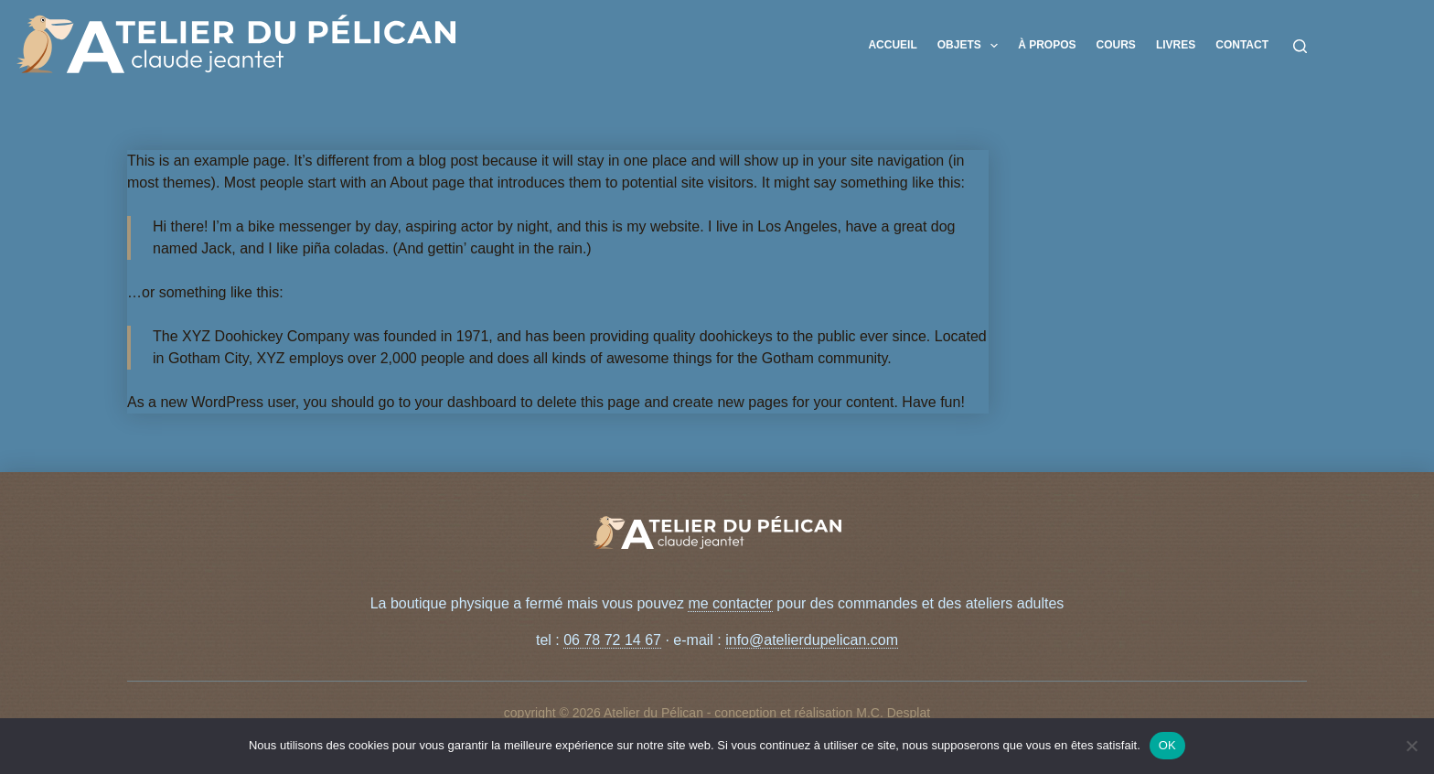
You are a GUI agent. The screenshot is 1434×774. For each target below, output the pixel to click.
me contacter (730, 603)
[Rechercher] (1300, 46)
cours (1116, 44)
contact (1241, 44)
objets (971, 46)
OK (1167, 745)
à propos (1047, 44)
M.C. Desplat (893, 712)
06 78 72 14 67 (612, 640)
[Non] (1411, 745)
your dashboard (466, 402)
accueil (892, 44)
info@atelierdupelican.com (811, 640)
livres (1175, 44)
